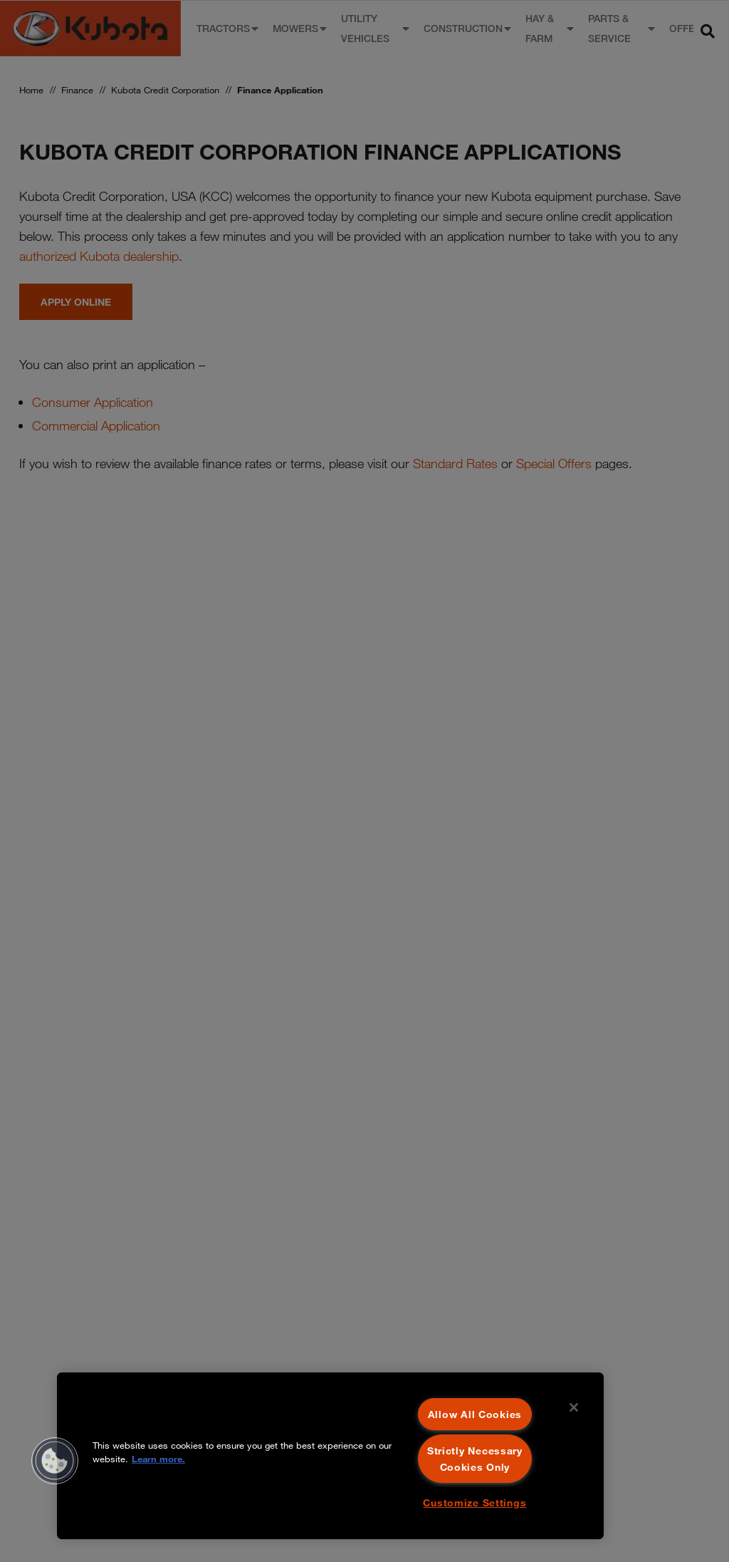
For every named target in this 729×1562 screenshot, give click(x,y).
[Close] (573, 1407)
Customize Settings (474, 1502)
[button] (55, 1461)
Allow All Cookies (475, 1414)
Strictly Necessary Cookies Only (475, 1458)
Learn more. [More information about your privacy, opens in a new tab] (158, 1458)
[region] (330, 1455)
